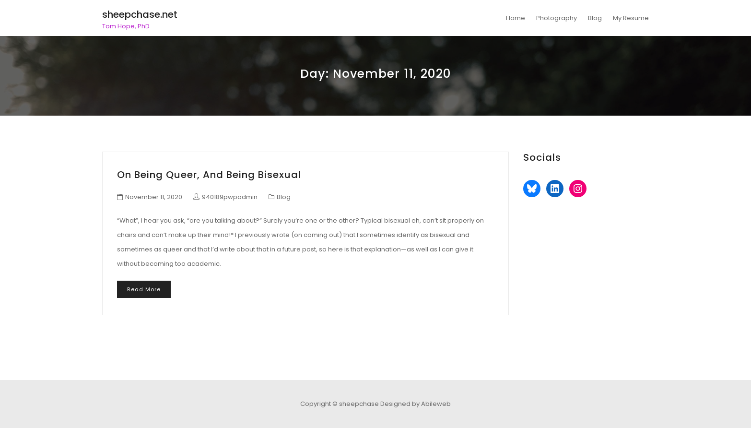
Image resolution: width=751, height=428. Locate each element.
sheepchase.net (139, 14)
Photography (556, 18)
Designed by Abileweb (415, 403)
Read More (144, 289)
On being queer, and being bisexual (209, 174)
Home (515, 18)
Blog (595, 18)
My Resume (631, 18)
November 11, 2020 (153, 197)
